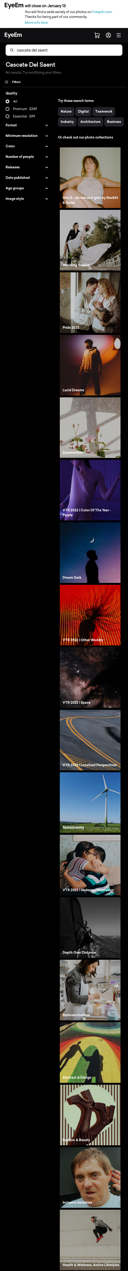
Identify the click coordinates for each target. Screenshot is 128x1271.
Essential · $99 (24, 116)
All (15, 102)
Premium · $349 (25, 109)
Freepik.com (102, 12)
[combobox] (40, 50)
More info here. (36, 23)
